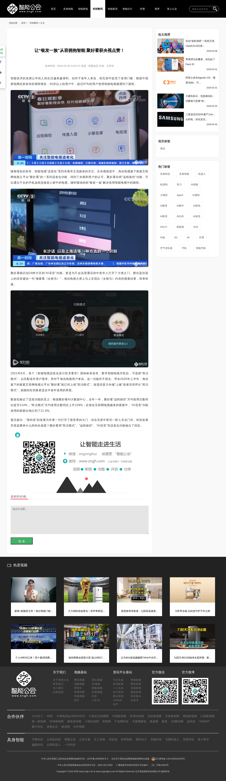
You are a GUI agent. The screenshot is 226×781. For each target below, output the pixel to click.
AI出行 (163, 226)
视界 (157, 8)
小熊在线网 (92, 721)
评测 (142, 8)
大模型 (164, 195)
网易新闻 (136, 679)
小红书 (96, 700)
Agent (180, 195)
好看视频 (97, 692)
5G (176, 237)
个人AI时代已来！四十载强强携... (33, 657)
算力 (179, 184)
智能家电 (83, 8)
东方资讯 (118, 692)
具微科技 (156, 739)
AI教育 (163, 205)
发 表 (21, 541)
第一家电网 (39, 721)
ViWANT (204, 721)
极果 (164, 721)
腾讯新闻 (136, 683)
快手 (76, 700)
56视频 (96, 683)
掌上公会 (172, 8)
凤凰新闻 (136, 688)
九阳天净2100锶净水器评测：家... (192, 657)
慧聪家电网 (190, 716)
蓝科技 (191, 721)
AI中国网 (79, 726)
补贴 (162, 237)
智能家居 (113, 8)
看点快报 (118, 696)
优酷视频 (79, 683)
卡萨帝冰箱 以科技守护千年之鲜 (192, 611)
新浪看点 (136, 696)
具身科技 (165, 173)
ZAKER (117, 700)
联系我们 (58, 683)
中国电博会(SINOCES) (70, 716)
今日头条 (118, 679)
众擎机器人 (54, 744)
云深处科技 (54, 739)
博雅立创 (70, 739)
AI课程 (196, 195)
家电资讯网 (74, 721)
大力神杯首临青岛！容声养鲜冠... (86, 611)
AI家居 (163, 216)
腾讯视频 (79, 679)
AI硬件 (180, 205)
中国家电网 (119, 716)
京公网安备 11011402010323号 (168, 759)
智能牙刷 (201, 248)
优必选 (113, 739)
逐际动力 (141, 739)
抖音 (94, 696)
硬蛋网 (65, 726)
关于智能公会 (61, 679)
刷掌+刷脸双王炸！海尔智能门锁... (33, 611)
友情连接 (58, 692)
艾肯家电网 (172, 716)
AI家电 (196, 205)
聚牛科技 (37, 726)
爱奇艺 (78, 688)
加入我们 (58, 688)
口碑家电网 (207, 716)
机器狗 (164, 184)
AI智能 (194, 184)
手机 (184, 248)
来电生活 (52, 726)
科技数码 (98, 8)
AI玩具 (180, 216)
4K (188, 237)
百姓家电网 (154, 716)
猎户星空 (203, 739)
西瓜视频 (97, 679)
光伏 (195, 226)
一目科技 (70, 744)
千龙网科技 (121, 721)
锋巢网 (154, 721)
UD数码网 (177, 721)
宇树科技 (37, 739)
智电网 (106, 721)
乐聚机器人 (172, 739)
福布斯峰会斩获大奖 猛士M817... (87, 657)
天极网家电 (139, 721)
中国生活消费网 (99, 716)
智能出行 (127, 8)
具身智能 (68, 8)
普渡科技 (188, 739)
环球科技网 (137, 716)
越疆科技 (37, 744)
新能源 (180, 226)
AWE (50, 716)
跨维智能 (126, 739)
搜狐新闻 (136, 692)
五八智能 (99, 739)
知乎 (115, 704)
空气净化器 (166, 248)
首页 (53, 8)
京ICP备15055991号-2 (97, 759)
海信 (162, 148)
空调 (201, 237)
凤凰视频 (79, 696)
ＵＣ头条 (118, 688)
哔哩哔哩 (79, 692)
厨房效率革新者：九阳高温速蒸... (139, 611)
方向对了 (37, 716)
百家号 (135, 700)
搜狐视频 (97, 688)
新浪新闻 (118, 683)
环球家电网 (56, 721)
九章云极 (84, 739)
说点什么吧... (80, 520)
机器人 (202, 173)
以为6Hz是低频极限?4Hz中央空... (139, 657)
